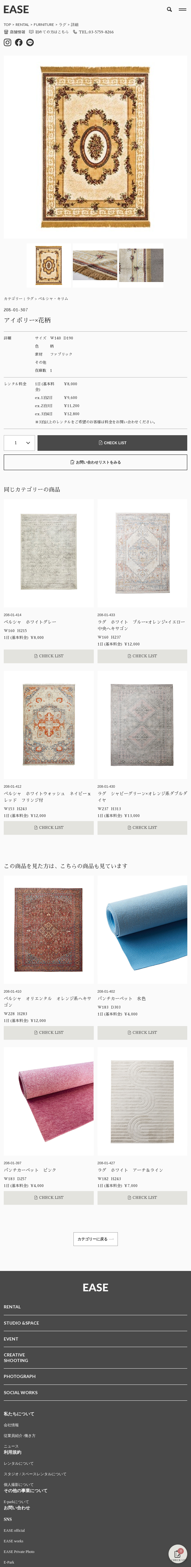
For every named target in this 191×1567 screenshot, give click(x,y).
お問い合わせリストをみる (95, 462)
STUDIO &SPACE (21, 1323)
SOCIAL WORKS (21, 1392)
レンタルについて (19, 1463)
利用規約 (12, 1452)
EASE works (13, 1541)
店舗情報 (14, 32)
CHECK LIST (112, 442)
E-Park (9, 1562)
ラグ (62, 24)
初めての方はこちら (49, 32)
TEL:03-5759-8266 (93, 32)
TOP (7, 24)
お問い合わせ (17, 1508)
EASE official (14, 1530)
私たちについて (19, 1414)
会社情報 (11, 1425)
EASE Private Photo (19, 1552)
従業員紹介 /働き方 (20, 1435)
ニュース (11, 1446)
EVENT (11, 1338)
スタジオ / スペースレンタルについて (35, 1474)
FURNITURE (44, 24)
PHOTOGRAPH (20, 1376)
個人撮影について (19, 1484)
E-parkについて (16, 1502)
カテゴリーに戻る (96, 1239)
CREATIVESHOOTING (16, 1357)
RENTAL (22, 24)
